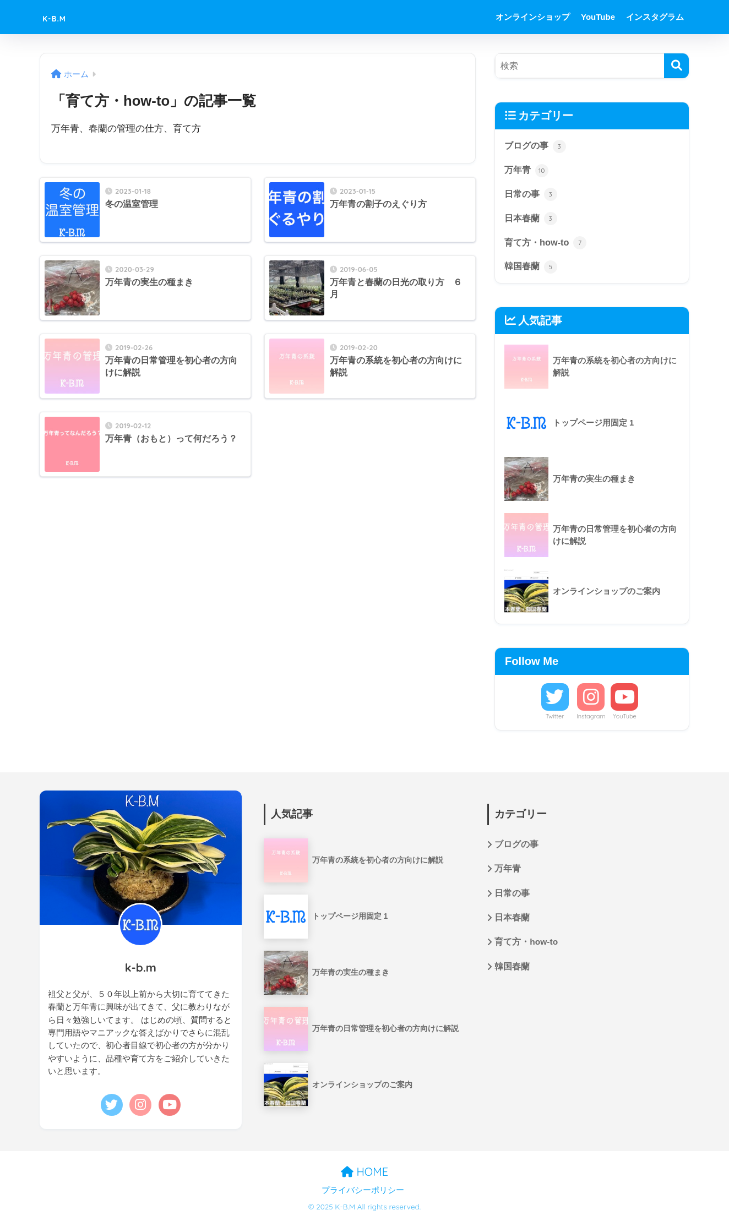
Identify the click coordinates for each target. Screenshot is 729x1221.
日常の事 (531, 195)
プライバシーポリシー (363, 1193)
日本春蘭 (531, 220)
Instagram (590, 719)
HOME (364, 1174)
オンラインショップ (533, 16)
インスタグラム (655, 16)
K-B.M (61, 17)
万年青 (527, 170)
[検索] (676, 65)
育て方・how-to (547, 244)
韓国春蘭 (531, 269)
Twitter (555, 719)
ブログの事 (536, 146)
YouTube (598, 16)
